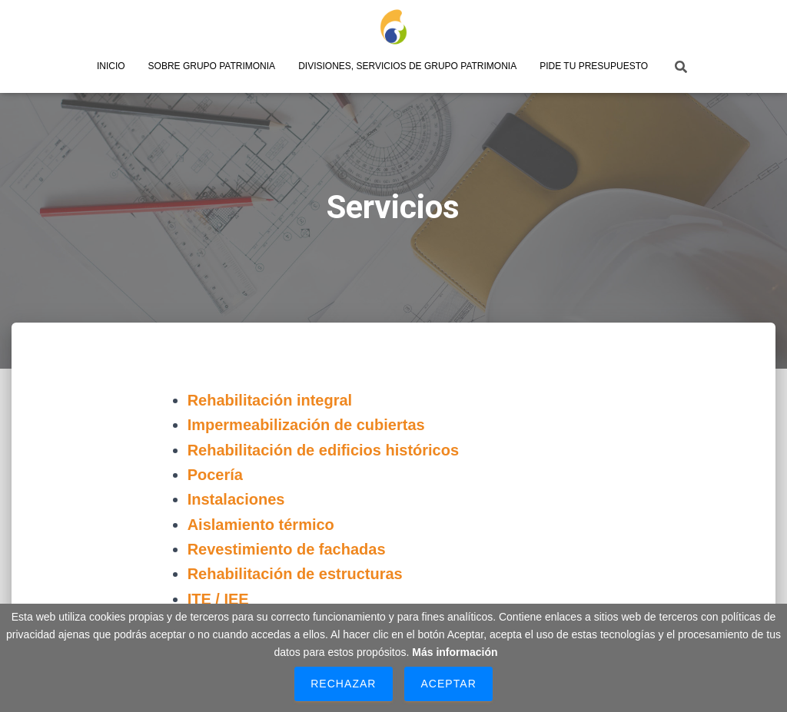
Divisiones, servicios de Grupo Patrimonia (407, 66)
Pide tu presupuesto (594, 66)
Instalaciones (236, 499)
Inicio (111, 66)
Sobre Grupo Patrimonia (212, 66)
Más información (454, 652)
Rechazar (343, 683)
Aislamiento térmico (261, 524)
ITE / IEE (218, 599)
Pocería (215, 474)
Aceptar (448, 683)
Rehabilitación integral (270, 400)
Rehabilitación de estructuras (295, 573)
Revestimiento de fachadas (287, 549)
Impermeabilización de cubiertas (306, 424)
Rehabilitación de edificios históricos (323, 450)
